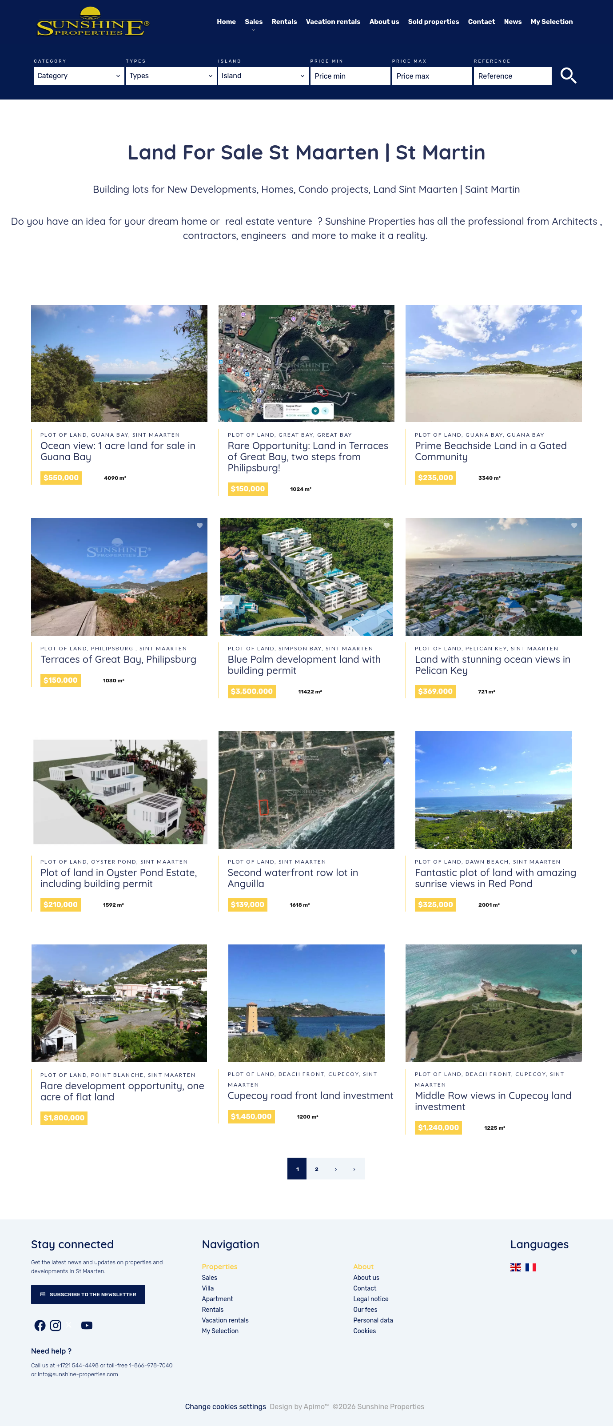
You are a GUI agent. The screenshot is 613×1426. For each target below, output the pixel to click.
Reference (492, 61)
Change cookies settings (226, 1406)
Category (50, 61)
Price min (327, 61)
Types (136, 61)
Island (230, 61)
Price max (409, 61)
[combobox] (79, 76)
